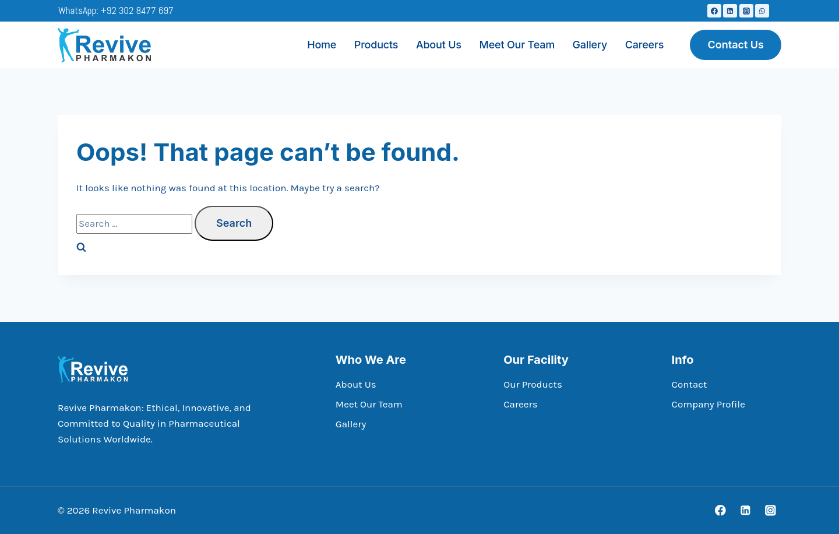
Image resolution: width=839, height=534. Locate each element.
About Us (438, 44)
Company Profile (708, 404)
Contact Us (735, 44)
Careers (644, 44)
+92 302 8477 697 (137, 10)
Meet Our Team (517, 44)
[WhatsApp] (762, 11)
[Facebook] (714, 11)
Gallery (590, 44)
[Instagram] (746, 11)
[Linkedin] (730, 11)
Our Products (532, 384)
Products (376, 44)
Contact (689, 384)
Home (321, 44)
